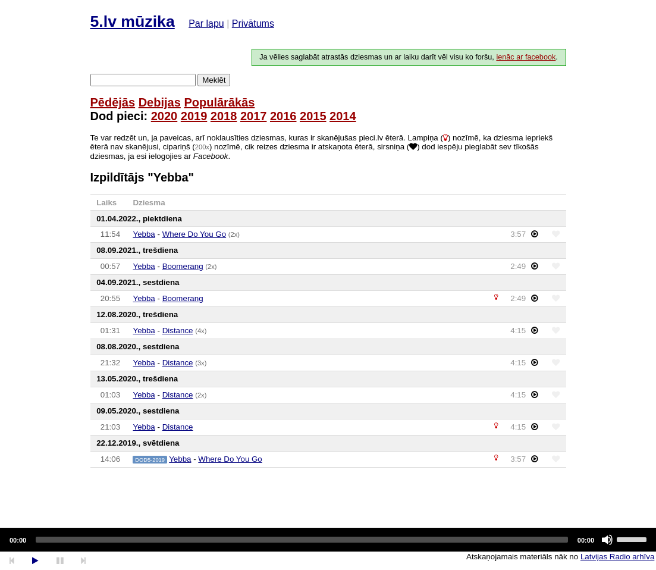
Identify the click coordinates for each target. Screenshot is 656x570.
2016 (283, 116)
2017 (253, 116)
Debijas (160, 102)
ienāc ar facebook (525, 57)
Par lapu (206, 23)
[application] (328, 540)
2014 (342, 116)
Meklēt (213, 80)
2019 (194, 116)
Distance (177, 330)
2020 (164, 116)
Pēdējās (113, 102)
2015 (313, 116)
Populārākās (219, 102)
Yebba (144, 234)
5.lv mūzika (132, 21)
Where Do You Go (194, 234)
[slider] (302, 540)
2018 (224, 116)
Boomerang (182, 266)
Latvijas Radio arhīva (617, 556)
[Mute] (607, 540)
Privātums (253, 23)
